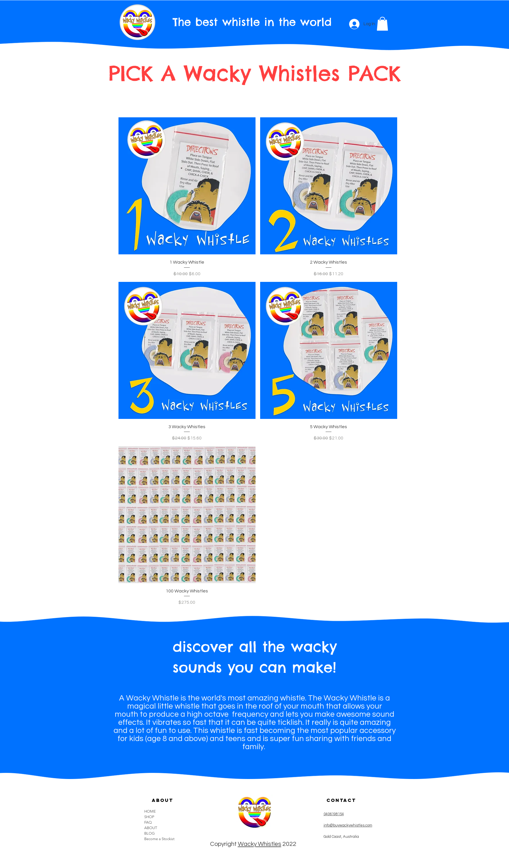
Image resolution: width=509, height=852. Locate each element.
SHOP (149, 817)
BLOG (149, 833)
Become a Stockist (159, 839)
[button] (382, 24)
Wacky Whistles (259, 844)
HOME (150, 811)
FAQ (148, 822)
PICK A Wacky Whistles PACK (255, 73)
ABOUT (150, 828)
